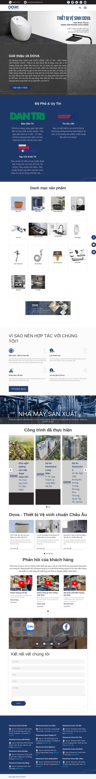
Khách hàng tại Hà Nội (18, 593)
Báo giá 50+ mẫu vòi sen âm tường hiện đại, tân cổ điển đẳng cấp (75, 536)
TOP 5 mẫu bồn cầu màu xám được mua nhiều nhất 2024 (19, 536)
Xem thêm (13, 602)
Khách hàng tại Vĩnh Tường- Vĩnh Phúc (47, 594)
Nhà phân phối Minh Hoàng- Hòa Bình (74, 594)
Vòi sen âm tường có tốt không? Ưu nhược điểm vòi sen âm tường (48, 536)
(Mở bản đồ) (17, 747)
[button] (45, 42)
